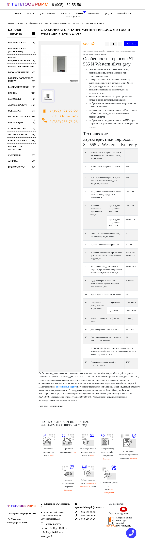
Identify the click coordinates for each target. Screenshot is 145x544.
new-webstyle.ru (123, 526)
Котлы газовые (21, 42)
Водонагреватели (21, 72)
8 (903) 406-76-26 (64, 116)
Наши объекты (124, 13)
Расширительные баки (21, 118)
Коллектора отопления (21, 148)
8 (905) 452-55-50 (66, 4)
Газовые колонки (21, 87)
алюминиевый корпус (66, 387)
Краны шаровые (21, 140)
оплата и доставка (72, 16)
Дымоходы (21, 99)
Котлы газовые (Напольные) (21, 50)
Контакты (65, 13)
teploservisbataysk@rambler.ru (90, 507)
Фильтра (21, 161)
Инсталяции (21, 122)
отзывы (81, 12)
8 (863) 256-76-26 (64, 122)
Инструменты (21, 167)
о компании (94, 13)
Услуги (108, 13)
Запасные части (21, 104)
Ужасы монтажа (47, 13)
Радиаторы (21, 110)
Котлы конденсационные (21, 59)
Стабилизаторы (33, 23)
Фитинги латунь (21, 134)
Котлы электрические (21, 67)
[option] (60, 64)
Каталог (31, 13)
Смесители (21, 155)
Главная (17, 13)
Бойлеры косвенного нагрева (21, 80)
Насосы (21, 93)
